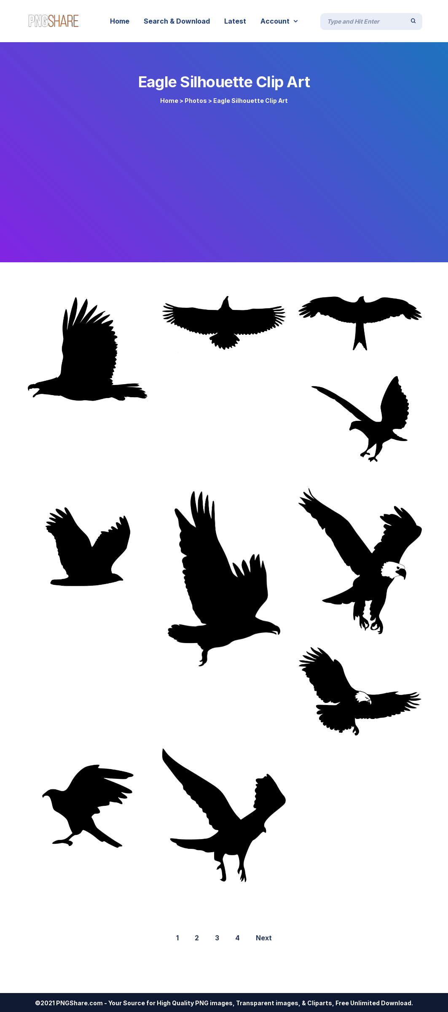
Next (264, 938)
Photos (196, 100)
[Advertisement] (224, 178)
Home (169, 100)
